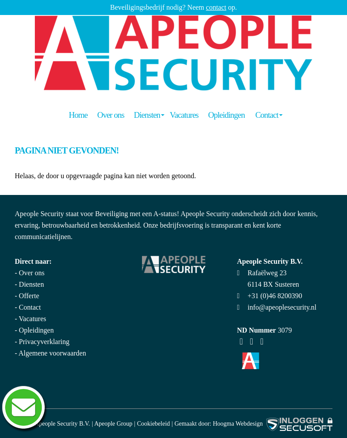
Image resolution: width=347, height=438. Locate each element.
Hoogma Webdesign (238, 423)
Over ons (110, 115)
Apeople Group (113, 423)
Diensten (147, 115)
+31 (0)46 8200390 (275, 295)
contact (216, 7)
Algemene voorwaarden (52, 353)
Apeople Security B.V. (62, 423)
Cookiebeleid (153, 423)
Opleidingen (226, 115)
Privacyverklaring (44, 341)
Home (78, 115)
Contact (266, 115)
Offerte (29, 295)
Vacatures (184, 115)
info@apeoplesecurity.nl (282, 307)
